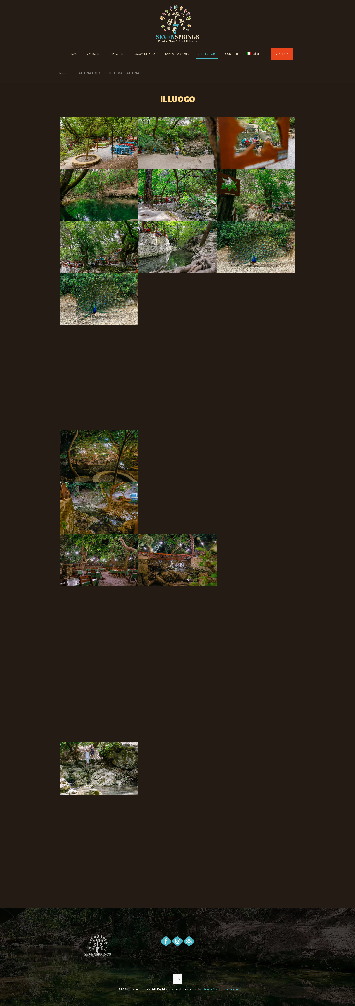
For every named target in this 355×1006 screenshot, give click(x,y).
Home (62, 73)
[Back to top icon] (177, 979)
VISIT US (281, 54)
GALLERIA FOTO (88, 73)
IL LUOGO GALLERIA (124, 73)
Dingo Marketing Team (220, 989)
